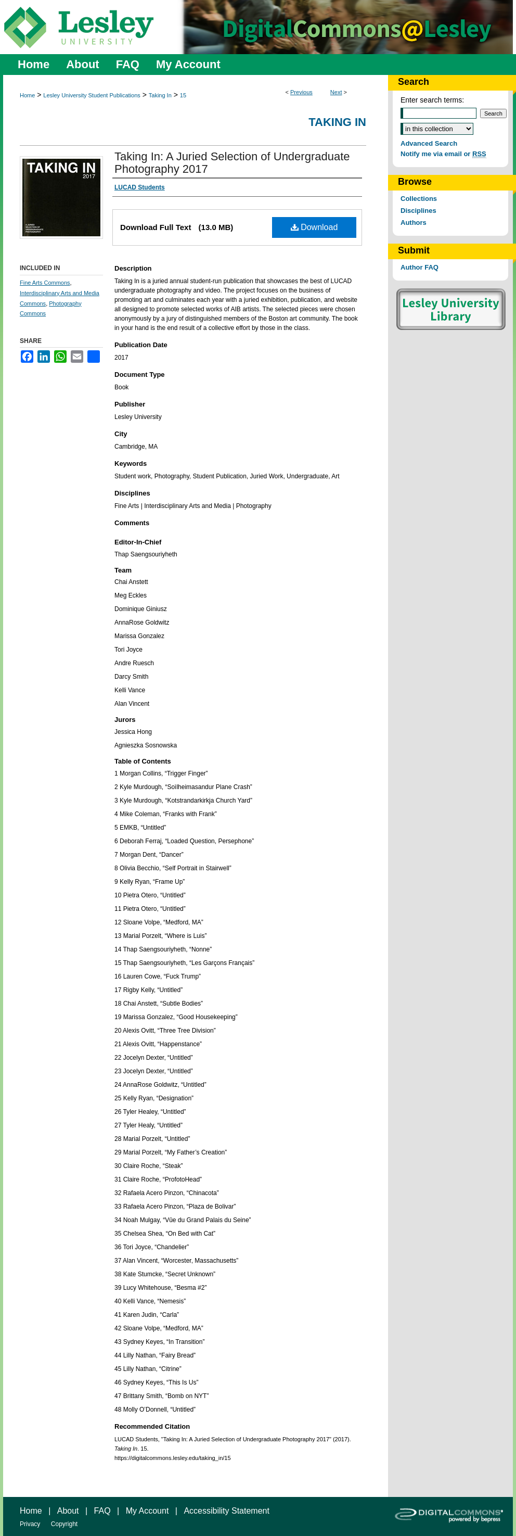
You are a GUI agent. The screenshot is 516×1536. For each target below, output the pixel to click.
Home (27, 95)
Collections (419, 198)
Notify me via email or (443, 154)
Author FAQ (419, 267)
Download (314, 227)
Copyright (64, 1524)
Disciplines (418, 210)
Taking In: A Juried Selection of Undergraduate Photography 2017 (232, 162)
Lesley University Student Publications (91, 95)
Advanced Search (429, 143)
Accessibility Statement (226, 1510)
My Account (147, 1510)
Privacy (30, 1524)
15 (183, 95)
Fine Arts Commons (45, 283)
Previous (301, 92)
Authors (414, 222)
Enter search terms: (432, 100)
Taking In (160, 95)
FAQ (102, 1510)
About (68, 1510)
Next (336, 92)
